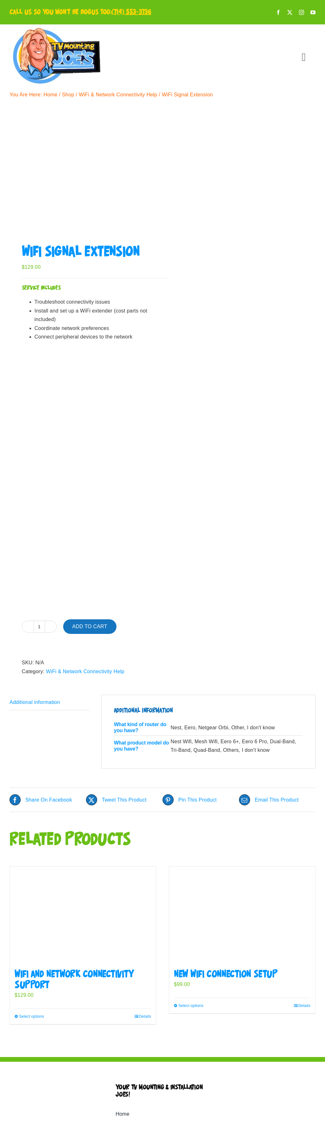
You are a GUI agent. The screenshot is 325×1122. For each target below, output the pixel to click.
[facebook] (278, 12)
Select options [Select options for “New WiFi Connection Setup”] (190, 1005)
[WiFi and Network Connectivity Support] (83, 915)
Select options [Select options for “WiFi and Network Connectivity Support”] (31, 1016)
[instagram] (301, 12)
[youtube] (312, 12)
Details (145, 1016)
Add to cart (89, 626)
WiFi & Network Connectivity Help (85, 671)
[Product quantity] (39, 626)
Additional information (35, 702)
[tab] (49, 702)
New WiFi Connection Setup (226, 974)
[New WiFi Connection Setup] (242, 915)
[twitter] (289, 12)
